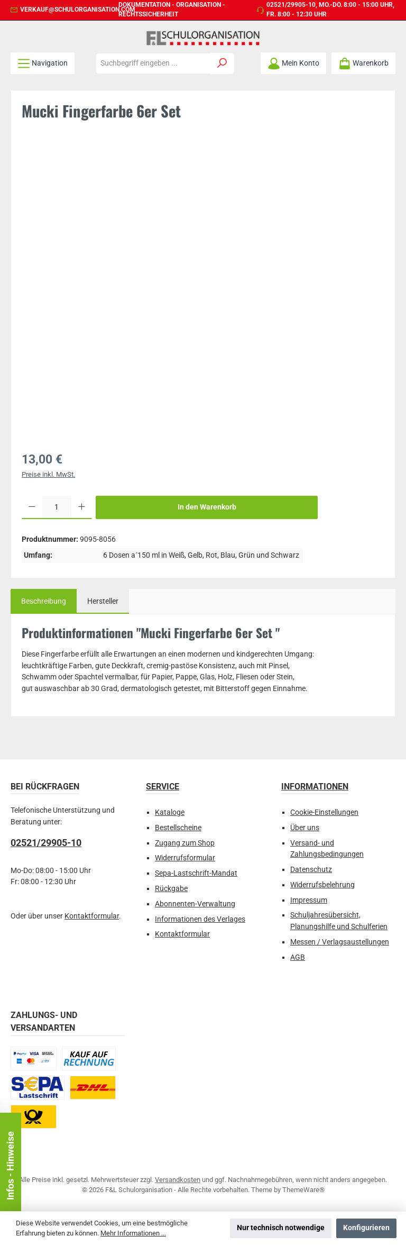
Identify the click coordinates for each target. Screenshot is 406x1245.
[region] (203, 293)
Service (162, 786)
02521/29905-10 (291, 4)
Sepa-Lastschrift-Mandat (196, 873)
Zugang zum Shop (185, 843)
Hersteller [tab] (102, 601)
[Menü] (43, 63)
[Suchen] (222, 63)
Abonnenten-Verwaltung (195, 903)
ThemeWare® (303, 1190)
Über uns (304, 827)
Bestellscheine (178, 827)
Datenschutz (311, 869)
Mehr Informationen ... (133, 1233)
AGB (297, 957)
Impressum (308, 900)
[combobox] (153, 63)
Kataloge (169, 812)
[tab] (44, 601)
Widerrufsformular (185, 857)
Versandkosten (177, 1180)
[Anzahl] (57, 507)
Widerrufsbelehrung (322, 884)
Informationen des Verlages (200, 919)
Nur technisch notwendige (281, 1227)
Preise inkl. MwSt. (48, 474)
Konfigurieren (366, 1227)
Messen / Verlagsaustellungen (339, 942)
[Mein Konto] (293, 63)
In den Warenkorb (207, 507)
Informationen (314, 786)
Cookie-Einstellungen (324, 812)
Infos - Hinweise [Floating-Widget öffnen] (10, 1165)
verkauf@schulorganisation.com (77, 9)
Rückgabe (171, 888)
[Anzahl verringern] (32, 507)
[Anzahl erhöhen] (81, 507)
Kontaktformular (91, 916)
